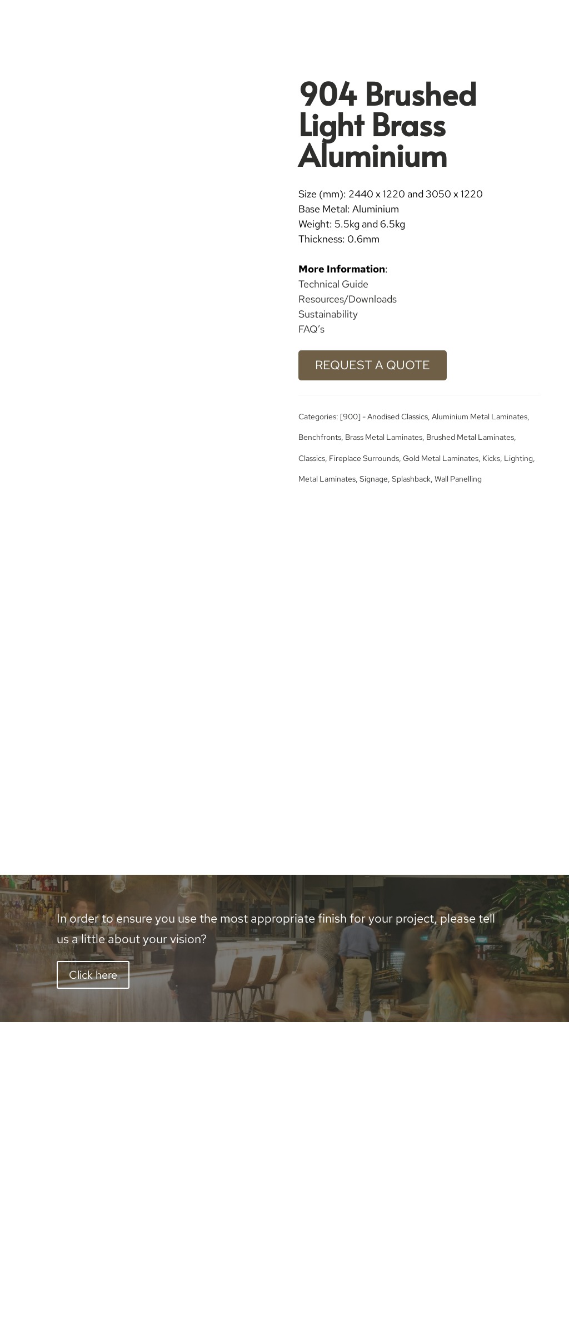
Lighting (518, 458)
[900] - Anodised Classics (384, 417)
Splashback (411, 479)
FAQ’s (311, 329)
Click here (93, 975)
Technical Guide (333, 283)
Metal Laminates (327, 479)
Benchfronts (319, 437)
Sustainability (328, 314)
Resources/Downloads (347, 299)
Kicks (491, 458)
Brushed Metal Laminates (470, 437)
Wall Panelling (458, 479)
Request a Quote (372, 365)
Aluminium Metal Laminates (479, 417)
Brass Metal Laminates (383, 437)
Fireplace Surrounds (364, 458)
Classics (311, 458)
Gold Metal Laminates (440, 458)
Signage (374, 479)
